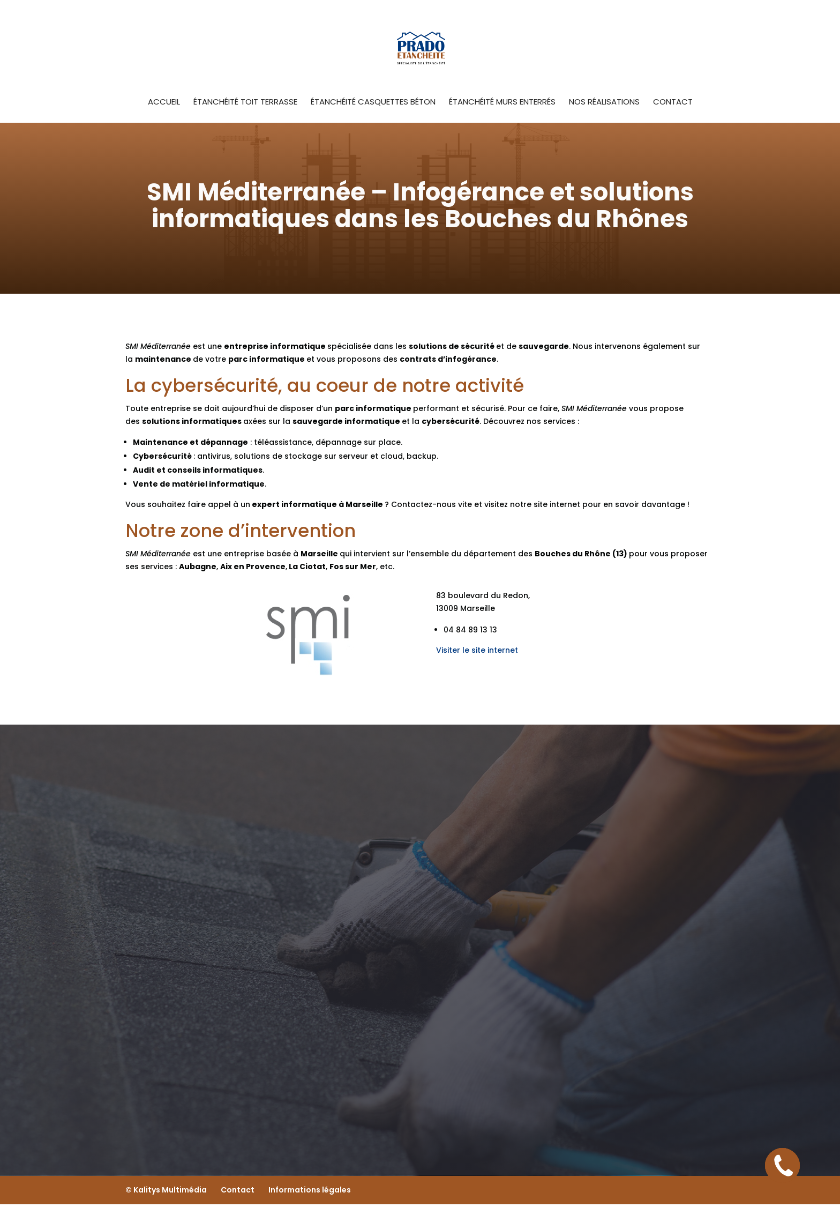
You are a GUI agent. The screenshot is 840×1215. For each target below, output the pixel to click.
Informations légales (309, 1189)
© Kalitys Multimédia (166, 1189)
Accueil (164, 102)
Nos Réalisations (604, 102)
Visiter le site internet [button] (477, 650)
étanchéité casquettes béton (373, 102)
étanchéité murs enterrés (502, 102)
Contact (673, 102)
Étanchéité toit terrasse (245, 102)
